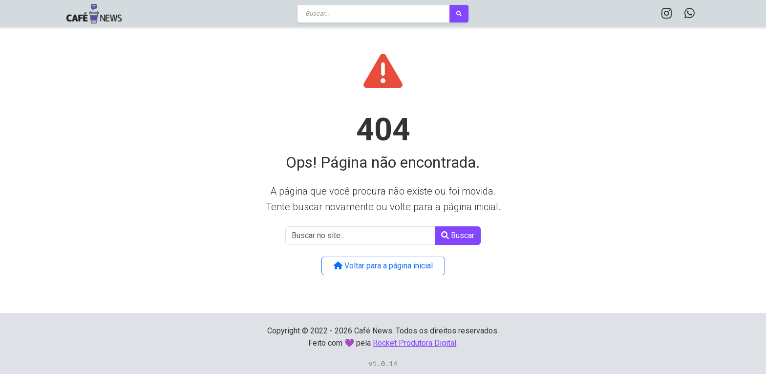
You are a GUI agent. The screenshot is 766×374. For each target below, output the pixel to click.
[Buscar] (374, 13)
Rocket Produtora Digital (414, 343)
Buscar (457, 235)
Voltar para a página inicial (383, 265)
